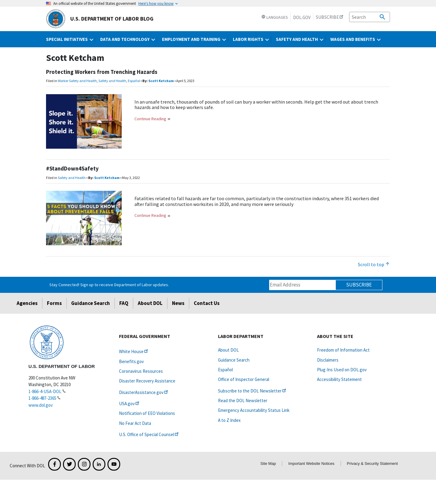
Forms (54, 303)
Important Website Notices (311, 463)
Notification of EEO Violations (147, 413)
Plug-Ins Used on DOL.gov (342, 369)
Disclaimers (328, 360)
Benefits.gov (131, 361)
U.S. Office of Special (149, 434)
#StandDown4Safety (72, 168)
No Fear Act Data (135, 423)
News (178, 303)
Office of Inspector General (243, 379)
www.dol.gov (40, 405)
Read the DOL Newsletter (242, 400)
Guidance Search (90, 303)
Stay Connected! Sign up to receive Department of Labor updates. (109, 284)
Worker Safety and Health (77, 80)
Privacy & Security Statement (372, 463)
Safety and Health (112, 80)
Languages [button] (274, 17)
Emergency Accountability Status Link (253, 410)
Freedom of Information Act (343, 350)
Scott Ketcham (161, 80)
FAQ (123, 303)
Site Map (268, 463)
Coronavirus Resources (141, 371)
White (134, 351)
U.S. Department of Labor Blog (100, 18)
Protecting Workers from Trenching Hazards (101, 71)
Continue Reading (150, 118)
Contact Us (207, 303)
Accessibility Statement (339, 379)
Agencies (27, 303)
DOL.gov (302, 17)
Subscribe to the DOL (252, 391)
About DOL (150, 303)
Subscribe (359, 284)
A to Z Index (229, 420)
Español (134, 80)
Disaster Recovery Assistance (147, 381)
